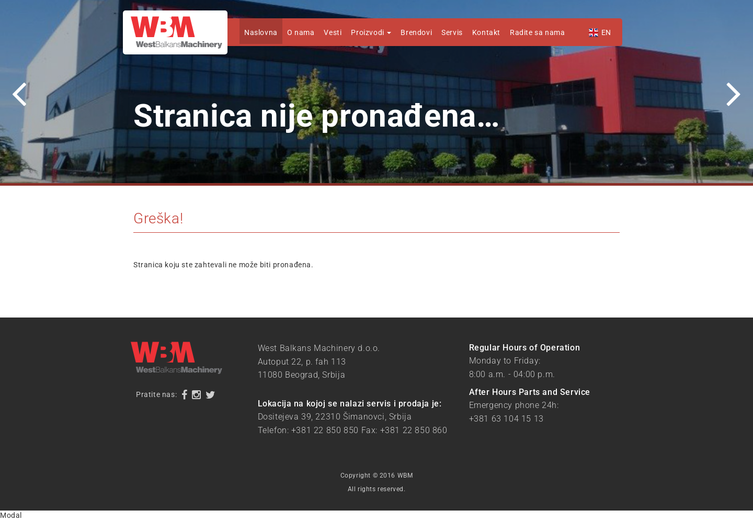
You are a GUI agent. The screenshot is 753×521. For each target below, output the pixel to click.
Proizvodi (371, 32)
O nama (301, 32)
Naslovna (261, 32)
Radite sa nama (537, 32)
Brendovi (416, 32)
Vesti (332, 32)
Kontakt (486, 32)
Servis (452, 32)
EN (606, 32)
